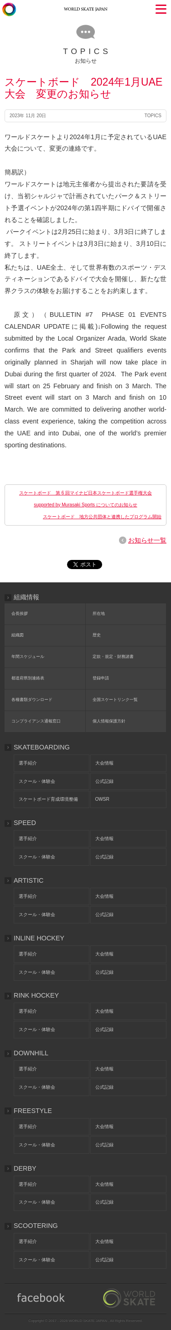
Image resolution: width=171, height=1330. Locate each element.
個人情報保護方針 (109, 721)
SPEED (25, 822)
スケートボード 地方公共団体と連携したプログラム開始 (102, 516)
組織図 (17, 635)
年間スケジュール (27, 656)
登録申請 (101, 678)
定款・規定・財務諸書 (113, 656)
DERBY (25, 1168)
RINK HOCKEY (36, 995)
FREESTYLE (33, 1110)
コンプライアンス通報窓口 (36, 721)
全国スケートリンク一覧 (115, 699)
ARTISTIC (28, 880)
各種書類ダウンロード (31, 699)
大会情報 (104, 762)
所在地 (99, 613)
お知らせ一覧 (147, 540)
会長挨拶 (19, 613)
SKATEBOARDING (42, 747)
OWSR (102, 799)
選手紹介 (28, 762)
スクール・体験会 (37, 781)
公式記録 (104, 781)
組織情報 (26, 597)
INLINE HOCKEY (39, 938)
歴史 (97, 635)
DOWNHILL (31, 1053)
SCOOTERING (36, 1225)
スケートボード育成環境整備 (48, 799)
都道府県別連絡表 (27, 678)
